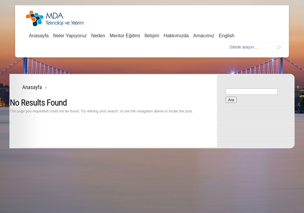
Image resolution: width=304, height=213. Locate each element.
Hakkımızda (176, 35)
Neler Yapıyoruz (70, 35)
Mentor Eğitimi (125, 35)
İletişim (152, 35)
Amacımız (203, 35)
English (226, 35)
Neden (98, 35)
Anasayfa (39, 35)
